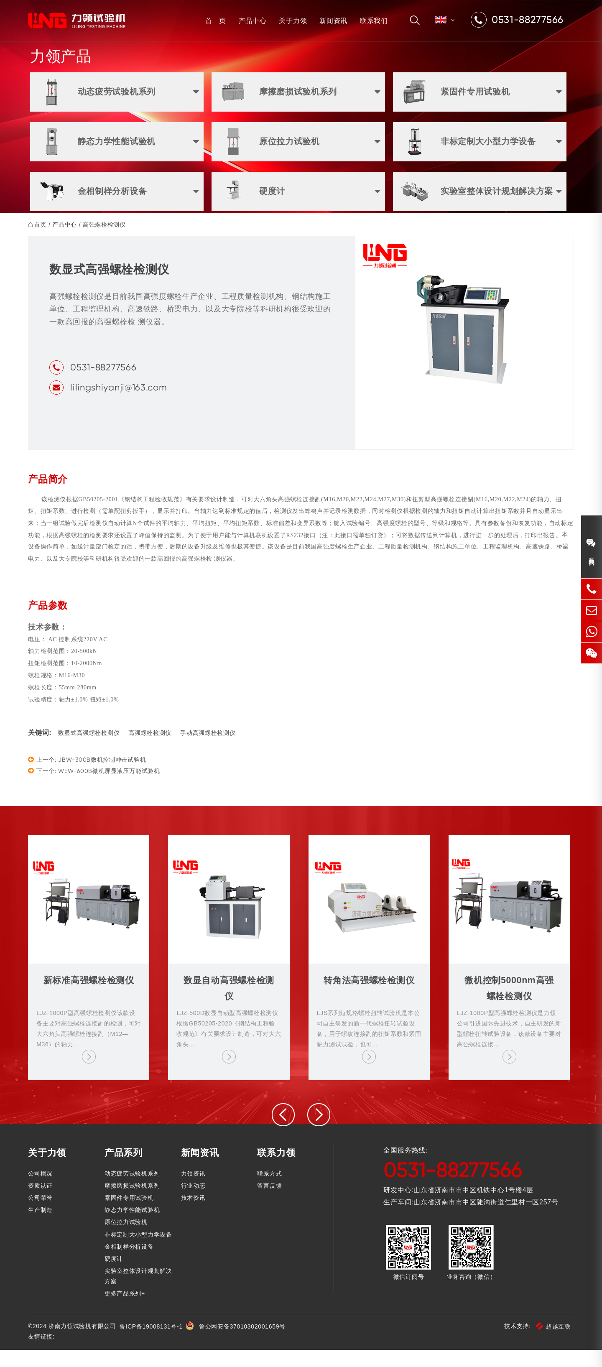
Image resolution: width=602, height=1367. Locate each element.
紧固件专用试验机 (130, 1214)
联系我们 (372, 21)
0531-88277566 (105, 383)
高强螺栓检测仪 (106, 240)
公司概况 (42, 1190)
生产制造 (42, 1227)
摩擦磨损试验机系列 (133, 1202)
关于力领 (291, 21)
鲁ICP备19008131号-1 (153, 1343)
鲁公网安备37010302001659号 (245, 1343)
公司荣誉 (42, 1214)
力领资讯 (194, 1190)
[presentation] (283, 1132)
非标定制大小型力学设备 (139, 1251)
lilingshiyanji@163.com (120, 403)
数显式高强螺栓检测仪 (91, 750)
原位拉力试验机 (127, 1239)
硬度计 (115, 1276)
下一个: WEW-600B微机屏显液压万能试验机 (96, 788)
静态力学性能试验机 (133, 1227)
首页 (42, 240)
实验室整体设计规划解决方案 (139, 1293)
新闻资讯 (331, 21)
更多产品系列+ (126, 1311)
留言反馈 (270, 1202)
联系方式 (270, 1190)
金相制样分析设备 (130, 1263)
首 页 (213, 21)
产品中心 (251, 21)
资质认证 (42, 1202)
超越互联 (551, 1343)
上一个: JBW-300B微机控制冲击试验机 (89, 776)
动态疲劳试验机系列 (133, 1190)
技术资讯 (194, 1214)
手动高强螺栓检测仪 (209, 750)
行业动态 (194, 1202)
